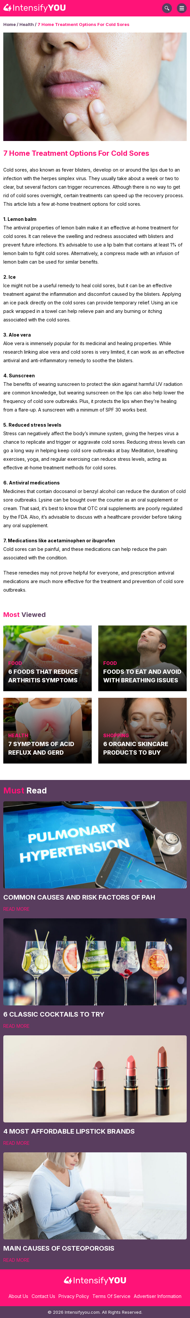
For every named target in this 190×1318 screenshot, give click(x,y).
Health (26, 24)
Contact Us (43, 1296)
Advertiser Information (157, 1296)
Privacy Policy (74, 1296)
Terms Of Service (111, 1296)
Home (9, 24)
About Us (18, 1296)
